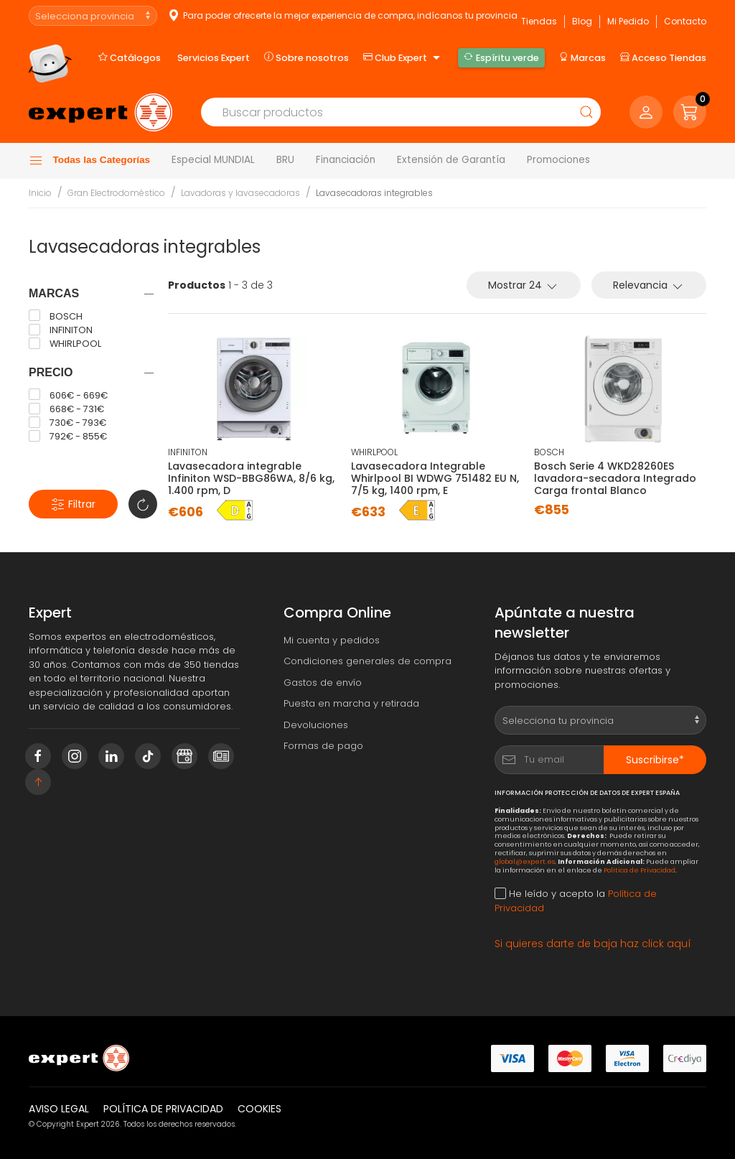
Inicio (40, 193)
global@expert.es (525, 861)
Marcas (582, 57)
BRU (285, 160)
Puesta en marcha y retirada (351, 703)
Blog (582, 21)
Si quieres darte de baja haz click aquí (593, 943)
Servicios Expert (213, 58)
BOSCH (56, 315)
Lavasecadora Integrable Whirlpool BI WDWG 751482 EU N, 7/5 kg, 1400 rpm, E (435, 478)
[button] (689, 112)
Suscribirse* (655, 760)
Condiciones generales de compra (367, 661)
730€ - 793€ (67, 422)
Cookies (259, 1109)
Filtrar (73, 504)
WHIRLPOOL (65, 344)
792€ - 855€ (68, 436)
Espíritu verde (501, 57)
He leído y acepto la (576, 901)
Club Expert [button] (403, 58)
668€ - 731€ (66, 409)
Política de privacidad (163, 1109)
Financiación (345, 160)
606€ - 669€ (68, 394)
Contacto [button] (685, 21)
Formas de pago (323, 746)
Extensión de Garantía (451, 160)
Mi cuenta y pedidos (332, 640)
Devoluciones (316, 725)
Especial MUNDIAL (213, 160)
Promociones (558, 160)
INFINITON (61, 330)
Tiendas (539, 21)
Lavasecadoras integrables (374, 193)
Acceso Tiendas (663, 57)
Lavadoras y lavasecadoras (240, 193)
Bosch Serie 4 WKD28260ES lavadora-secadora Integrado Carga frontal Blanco (615, 478)
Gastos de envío (323, 682)
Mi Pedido (628, 21)
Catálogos (129, 57)
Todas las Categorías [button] (89, 161)
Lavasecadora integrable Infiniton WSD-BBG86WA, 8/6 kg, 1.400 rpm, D (251, 478)
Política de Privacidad (639, 870)
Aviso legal (59, 1109)
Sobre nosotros (306, 57)
